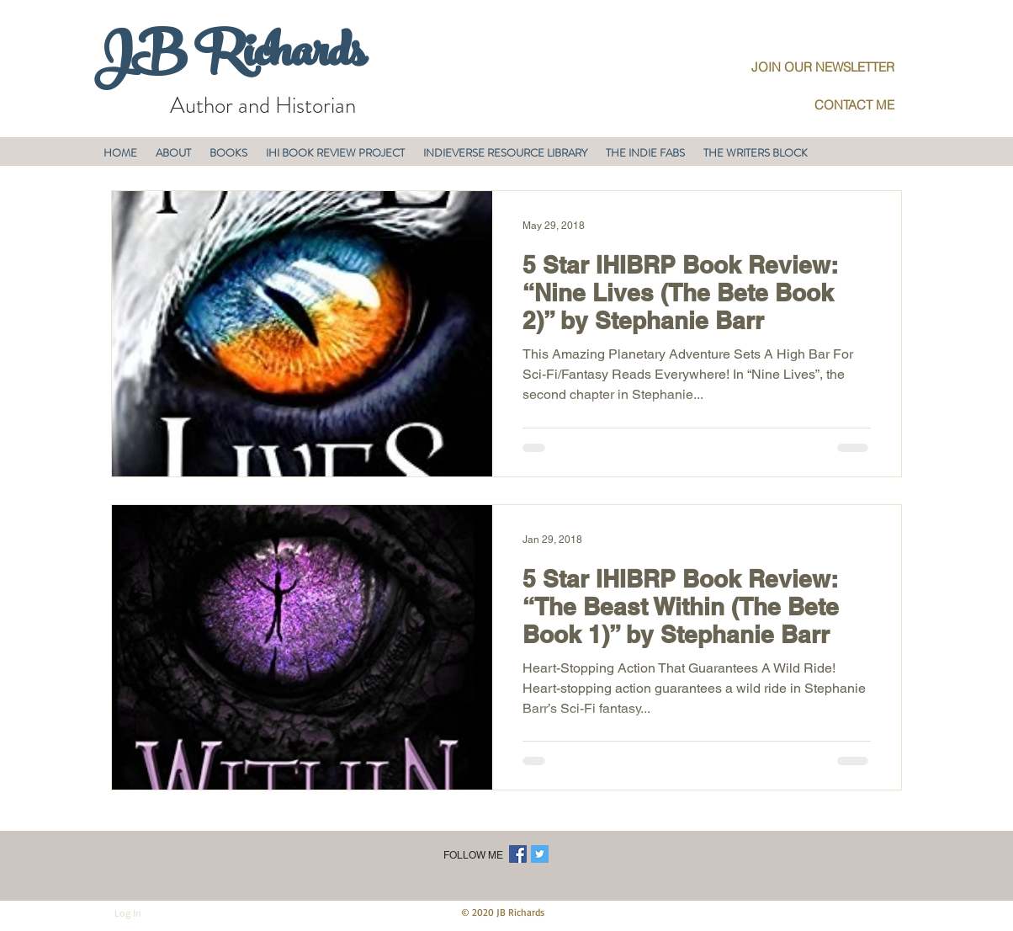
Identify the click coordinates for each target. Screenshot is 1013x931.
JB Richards (229, 58)
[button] (173, 153)
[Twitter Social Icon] (540, 854)
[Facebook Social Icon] (518, 854)
